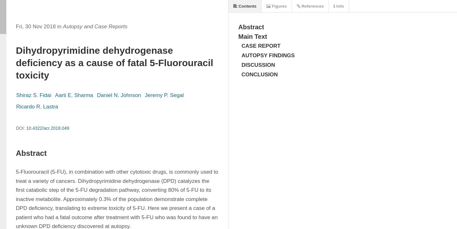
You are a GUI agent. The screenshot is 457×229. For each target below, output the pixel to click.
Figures (276, 6)
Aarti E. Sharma (74, 95)
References (310, 6)
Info (339, 6)
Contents (244, 6)
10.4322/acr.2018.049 (47, 128)
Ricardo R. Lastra (37, 107)
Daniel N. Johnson (119, 95)
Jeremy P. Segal (164, 95)
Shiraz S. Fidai (33, 95)
